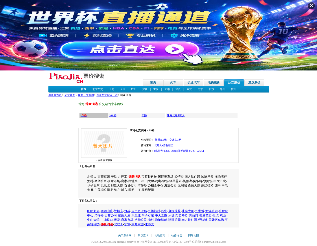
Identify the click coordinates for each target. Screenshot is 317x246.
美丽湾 (193, 215)
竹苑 (127, 211)
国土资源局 (139, 211)
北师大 (149, 224)
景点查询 (143, 235)
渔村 (151, 220)
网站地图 (193, 235)
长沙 (211, 89)
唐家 (117, 220)
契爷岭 (183, 215)
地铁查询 (160, 235)
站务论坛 (176, 235)
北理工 (118, 224)
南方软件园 (189, 220)
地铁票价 (214, 82)
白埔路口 (107, 220)
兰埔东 (118, 211)
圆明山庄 (107, 211)
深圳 (144, 89)
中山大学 (93, 220)
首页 (153, 82)
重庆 (155, 89)
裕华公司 (141, 220)
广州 (133, 89)
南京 (200, 89)
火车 (173, 82)
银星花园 (205, 215)
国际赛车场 (216, 220)
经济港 (202, 220)
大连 (167, 89)
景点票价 (254, 82)
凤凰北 (136, 215)
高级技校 (174, 211)
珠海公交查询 (86, 95)
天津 (122, 89)
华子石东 (148, 215)
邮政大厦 (124, 215)
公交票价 (234, 82)
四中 (164, 211)
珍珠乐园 (174, 220)
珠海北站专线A (176, 115)
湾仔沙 (99, 215)
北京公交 (97, 89)
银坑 (215, 215)
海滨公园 (211, 211)
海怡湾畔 (161, 220)
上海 (111, 89)
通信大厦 (188, 211)
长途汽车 (193, 82)
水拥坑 (173, 215)
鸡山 (223, 215)
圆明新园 (93, 211)
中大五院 (161, 215)
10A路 (112, 115)
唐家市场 (127, 220)
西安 (189, 89)
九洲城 (199, 211)
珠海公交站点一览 (107, 95)
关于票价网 (124, 235)
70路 (144, 115)
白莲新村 (154, 211)
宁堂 (127, 224)
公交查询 (70, 95)
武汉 (178, 89)
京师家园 (137, 224)
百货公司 (111, 215)
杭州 (233, 89)
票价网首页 (55, 95)
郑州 (222, 89)
